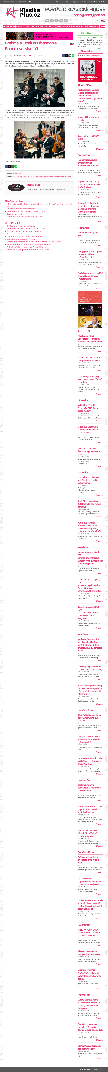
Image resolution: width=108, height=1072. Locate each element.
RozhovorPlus (85, 331)
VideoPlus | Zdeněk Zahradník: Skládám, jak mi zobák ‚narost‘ (90, 408)
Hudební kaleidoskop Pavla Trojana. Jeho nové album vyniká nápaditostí (90, 809)
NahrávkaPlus (85, 710)
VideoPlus (83, 400)
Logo (62, 2)
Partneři (94, 2)
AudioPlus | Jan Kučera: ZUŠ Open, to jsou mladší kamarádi (89, 504)
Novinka (65, 26)
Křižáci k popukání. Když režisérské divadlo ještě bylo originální (89, 739)
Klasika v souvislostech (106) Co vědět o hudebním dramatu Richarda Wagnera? (88, 613)
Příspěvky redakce (14, 201)
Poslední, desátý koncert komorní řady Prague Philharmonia (27, 247)
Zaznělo (58, 26)
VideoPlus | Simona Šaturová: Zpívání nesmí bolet (89, 451)
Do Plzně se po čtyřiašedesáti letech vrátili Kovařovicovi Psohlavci (90, 882)
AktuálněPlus (85, 85)
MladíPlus (83, 634)
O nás (57, 2)
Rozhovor (19, 26)
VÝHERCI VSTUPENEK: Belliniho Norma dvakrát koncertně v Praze (89, 933)
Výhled (78, 26)
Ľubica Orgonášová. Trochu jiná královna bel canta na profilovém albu (90, 761)
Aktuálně (6, 26)
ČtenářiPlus (84, 995)
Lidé (89, 2)
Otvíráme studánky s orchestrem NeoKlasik (21, 209)
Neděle (91, 26)
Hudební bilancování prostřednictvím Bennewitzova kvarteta (88, 163)
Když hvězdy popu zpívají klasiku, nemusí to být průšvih (89, 718)
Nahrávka (72, 26)
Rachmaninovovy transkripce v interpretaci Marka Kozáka (89, 788)
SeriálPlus (83, 547)
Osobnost (84, 26)
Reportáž (52, 26)
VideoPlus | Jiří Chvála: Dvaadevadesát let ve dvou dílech (88, 430)
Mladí (46, 26)
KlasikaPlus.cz (41, 56)
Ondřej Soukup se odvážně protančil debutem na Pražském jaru (90, 276)
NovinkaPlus (84, 780)
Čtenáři (102, 26)
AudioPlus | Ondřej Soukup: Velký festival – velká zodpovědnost (90, 480)
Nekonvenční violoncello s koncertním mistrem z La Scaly (26, 211)
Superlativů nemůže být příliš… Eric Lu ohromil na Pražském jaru (89, 184)
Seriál (32, 26)
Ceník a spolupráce (72, 2)
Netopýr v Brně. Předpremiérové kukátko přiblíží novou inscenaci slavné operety (34, 242)
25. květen (86, 33)
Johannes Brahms (48, 176)
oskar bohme (31, 176)
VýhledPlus (28, 56)
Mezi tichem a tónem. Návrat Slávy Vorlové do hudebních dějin (89, 833)
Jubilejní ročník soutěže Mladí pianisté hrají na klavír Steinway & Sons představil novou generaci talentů (90, 96)
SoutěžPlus (84, 925)
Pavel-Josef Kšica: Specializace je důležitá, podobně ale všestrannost (90, 339)
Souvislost (26, 26)
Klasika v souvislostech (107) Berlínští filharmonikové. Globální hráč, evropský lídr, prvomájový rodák (90, 558)
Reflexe (12, 26)
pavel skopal (39, 176)
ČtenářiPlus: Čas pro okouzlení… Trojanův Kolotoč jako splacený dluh (90, 1027)
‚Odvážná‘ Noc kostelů (14, 214)
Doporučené (84, 155)
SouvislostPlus (86, 852)
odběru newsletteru (93, 56)
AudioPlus (83, 472)
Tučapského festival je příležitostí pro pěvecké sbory (88, 860)
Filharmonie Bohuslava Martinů (62, 176)
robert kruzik (15, 176)
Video (42, 26)
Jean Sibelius (23, 176)
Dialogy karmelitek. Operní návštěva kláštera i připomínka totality (90, 254)
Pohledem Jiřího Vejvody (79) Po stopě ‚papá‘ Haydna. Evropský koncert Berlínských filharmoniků (89, 585)
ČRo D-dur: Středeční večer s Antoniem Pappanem (24, 231)
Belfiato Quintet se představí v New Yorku (21, 239)
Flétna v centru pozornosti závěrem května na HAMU (24, 217)
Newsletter (82, 2)
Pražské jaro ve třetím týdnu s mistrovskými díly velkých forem (28, 250)
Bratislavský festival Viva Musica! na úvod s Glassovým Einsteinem (29, 244)
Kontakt (101, 2)
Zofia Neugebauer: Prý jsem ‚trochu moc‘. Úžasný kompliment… (90, 379)
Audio (37, 26)
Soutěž (96, 26)
